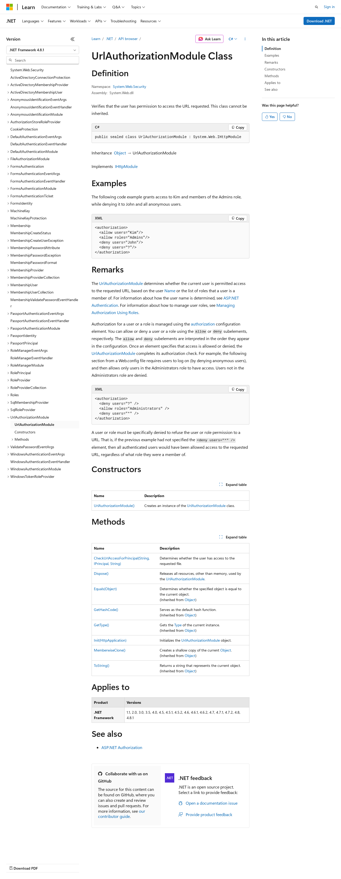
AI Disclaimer (16, 863)
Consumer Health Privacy (149, 863)
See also (271, 89)
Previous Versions (47, 863)
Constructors (275, 69)
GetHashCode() (106, 609)
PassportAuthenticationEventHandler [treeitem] (39, 320)
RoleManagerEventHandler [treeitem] (31, 357)
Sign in (329, 6)
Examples (272, 55)
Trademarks (216, 863)
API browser (128, 38)
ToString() (101, 665)
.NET (109, 38)
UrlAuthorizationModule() (114, 505)
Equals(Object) (105, 588)
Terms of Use (190, 863)
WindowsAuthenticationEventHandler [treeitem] (40, 461)
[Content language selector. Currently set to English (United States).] (30, 851)
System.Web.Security (129, 86)
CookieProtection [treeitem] (24, 129)
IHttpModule (126, 166)
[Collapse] (72, 39)
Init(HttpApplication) (110, 640)
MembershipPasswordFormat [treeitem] (33, 262)
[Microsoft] (9, 7)
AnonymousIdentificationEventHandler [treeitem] (41, 107)
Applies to (272, 82)
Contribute (93, 863)
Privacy (113, 863)
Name (169, 290)
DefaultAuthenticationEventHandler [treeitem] (38, 143)
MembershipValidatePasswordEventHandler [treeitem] (44, 303)
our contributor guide (121, 813)
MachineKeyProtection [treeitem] (28, 218)
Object (120, 152)
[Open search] (316, 7)
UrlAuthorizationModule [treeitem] (34, 424)
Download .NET (319, 20)
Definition (273, 48)
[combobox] (42, 50)
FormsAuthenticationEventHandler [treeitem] (37, 181)
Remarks (271, 62)
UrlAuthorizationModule (121, 283)
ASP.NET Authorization (121, 747)
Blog (70, 863)
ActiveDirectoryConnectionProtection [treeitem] (40, 77)
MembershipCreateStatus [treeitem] (30, 232)
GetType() (101, 624)
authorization (203, 324)
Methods (272, 75)
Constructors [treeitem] (25, 431)
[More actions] (244, 39)
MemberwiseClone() (109, 650)
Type (178, 624)
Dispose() (101, 573)
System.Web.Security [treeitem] (27, 69)
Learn (96, 38)
